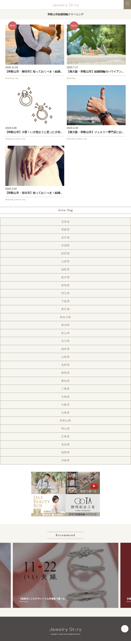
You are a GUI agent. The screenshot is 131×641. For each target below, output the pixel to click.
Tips (16, 78)
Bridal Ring (9, 78)
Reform (18, 139)
